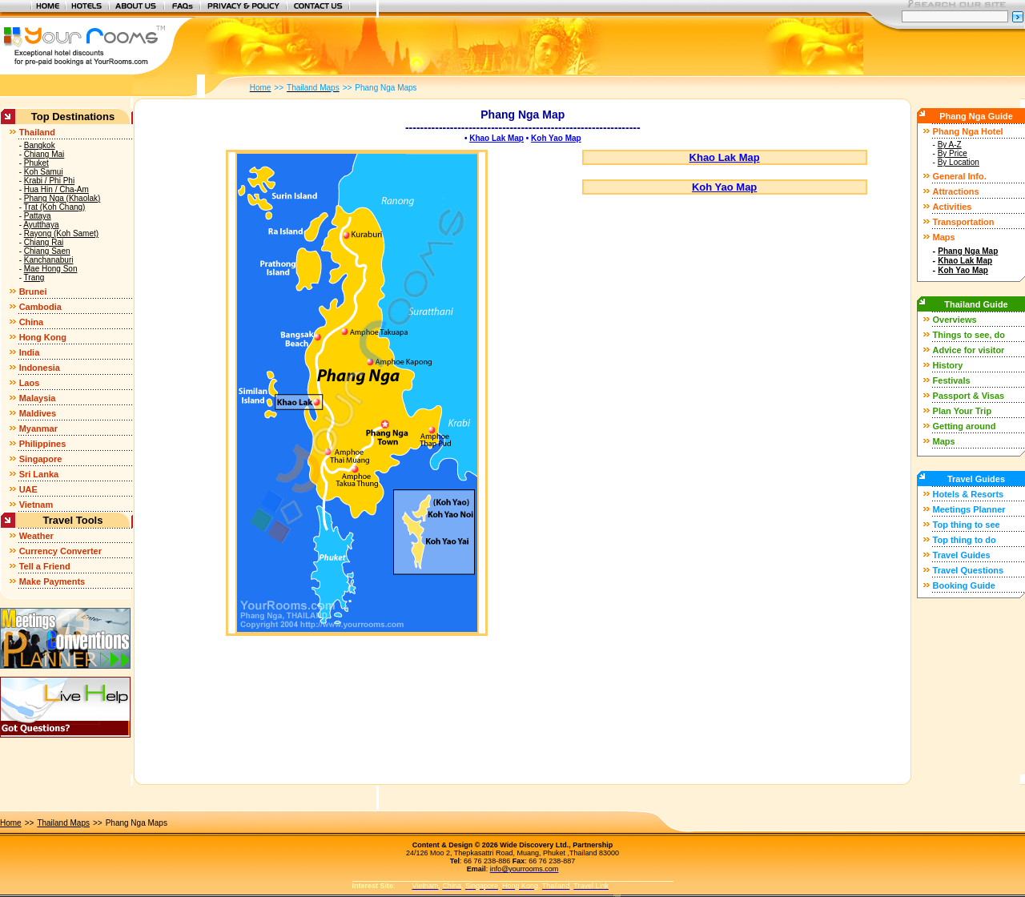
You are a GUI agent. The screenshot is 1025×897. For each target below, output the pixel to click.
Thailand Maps (63, 823)
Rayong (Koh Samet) (61, 233)
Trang (34, 277)
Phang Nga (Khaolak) (62, 198)
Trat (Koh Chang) (55, 207)
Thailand (37, 132)
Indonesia (39, 367)
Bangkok (39, 145)
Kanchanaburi (49, 259)
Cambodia (40, 307)
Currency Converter (60, 551)
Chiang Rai (43, 242)
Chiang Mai (44, 154)
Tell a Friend (44, 566)
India (29, 352)
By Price (952, 153)
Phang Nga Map (968, 251)
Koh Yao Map (556, 138)
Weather (36, 536)
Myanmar (38, 428)
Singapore (40, 459)
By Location (958, 162)
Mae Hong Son (51, 268)
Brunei (33, 291)
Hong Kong (42, 337)
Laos (29, 383)
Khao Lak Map (496, 138)
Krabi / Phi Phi (49, 180)
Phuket (36, 163)
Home (11, 823)
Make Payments (52, 581)
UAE (28, 489)
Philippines (42, 443)
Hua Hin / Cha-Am (56, 189)
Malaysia (37, 398)
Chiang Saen (47, 251)
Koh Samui (43, 171)
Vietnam (36, 504)
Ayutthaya (40, 224)
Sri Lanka (39, 474)
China (31, 322)
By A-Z (950, 144)
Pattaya (37, 215)
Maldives (37, 413)
